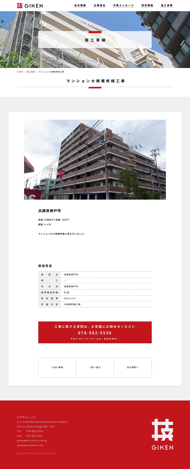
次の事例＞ (133, 367)
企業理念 (100, 5)
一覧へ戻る (95, 367)
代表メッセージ (123, 5)
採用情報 (148, 5)
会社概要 (80, 5)
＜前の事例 (57, 367)
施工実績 (167, 5)
